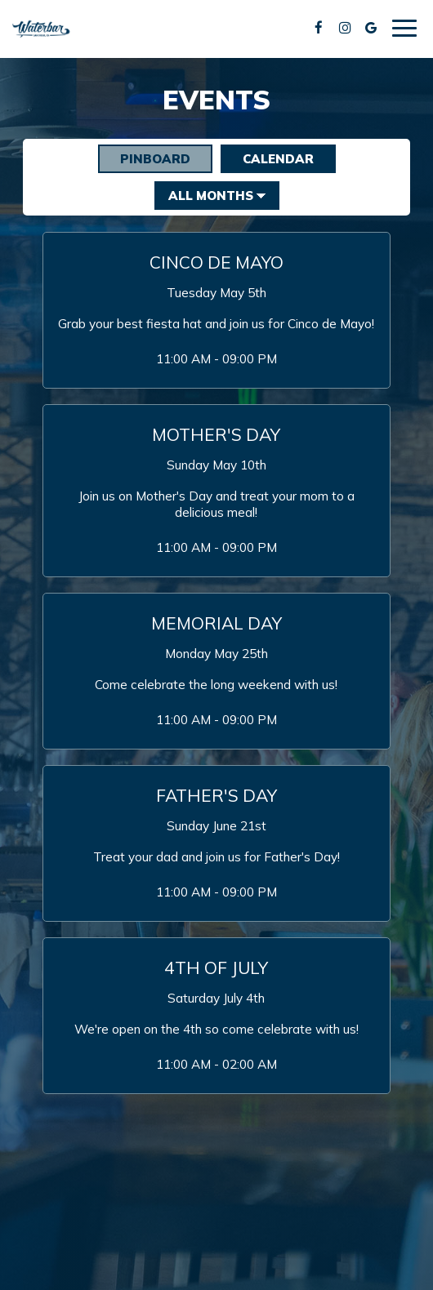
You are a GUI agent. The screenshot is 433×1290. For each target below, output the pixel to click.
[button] (216, 310)
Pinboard (144, 158)
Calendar (267, 158)
